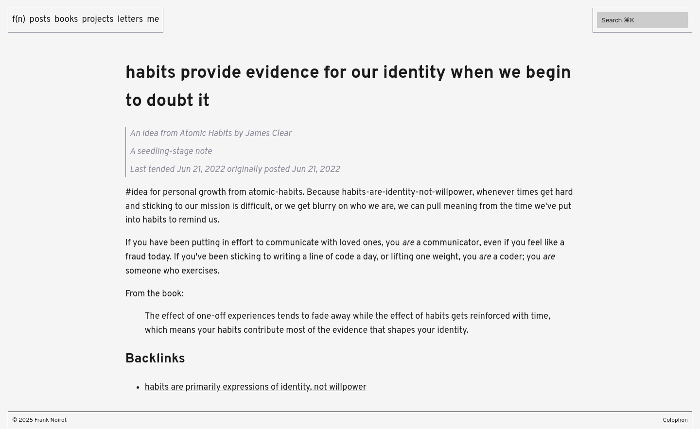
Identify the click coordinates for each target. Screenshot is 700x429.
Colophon (675, 420)
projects (98, 19)
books (66, 19)
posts (40, 19)
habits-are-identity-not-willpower (407, 192)
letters (130, 19)
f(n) (18, 19)
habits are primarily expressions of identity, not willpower (256, 387)
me (153, 19)
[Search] (642, 20)
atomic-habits (275, 192)
